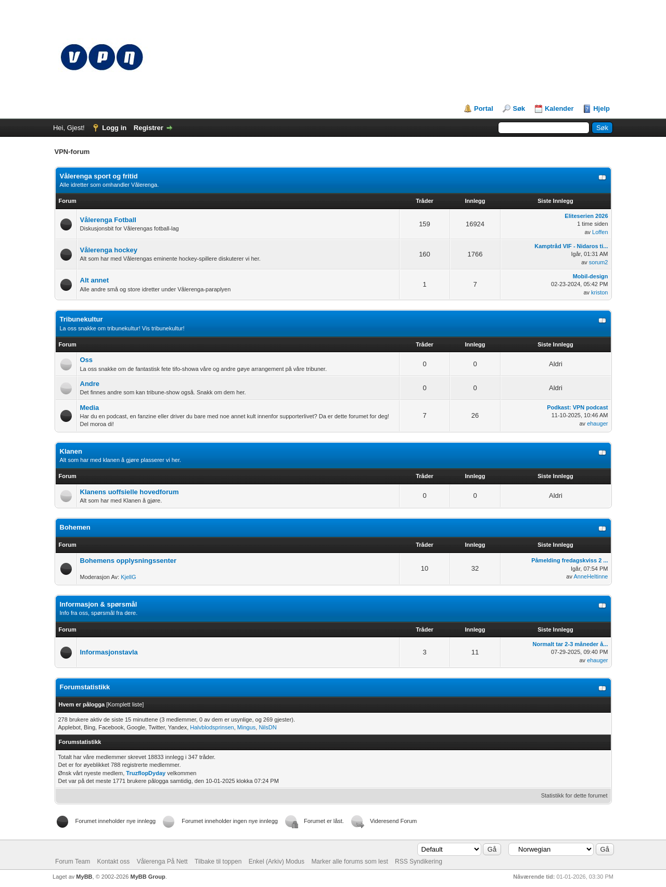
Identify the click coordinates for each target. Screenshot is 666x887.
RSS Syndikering (418, 861)
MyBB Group (147, 876)
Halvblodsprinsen (212, 727)
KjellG (128, 577)
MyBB (84, 876)
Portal (483, 108)
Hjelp (601, 108)
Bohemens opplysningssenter (128, 560)
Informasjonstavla (109, 652)
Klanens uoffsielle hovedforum (129, 492)
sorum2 (598, 262)
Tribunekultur (81, 319)
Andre (90, 384)
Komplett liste (125, 704)
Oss (86, 360)
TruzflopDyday (145, 773)
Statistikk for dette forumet (574, 795)
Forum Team (72, 861)
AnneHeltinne (590, 576)
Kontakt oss (113, 861)
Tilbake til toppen (218, 861)
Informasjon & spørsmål (98, 604)
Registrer (148, 128)
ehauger (597, 423)
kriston (599, 292)
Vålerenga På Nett (162, 861)
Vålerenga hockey (109, 250)
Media (89, 408)
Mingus (246, 727)
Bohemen (75, 527)
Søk (519, 108)
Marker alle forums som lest (349, 861)
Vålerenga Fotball (108, 220)
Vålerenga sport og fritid (99, 176)
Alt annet (94, 280)
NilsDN (267, 727)
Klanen (71, 451)
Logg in (114, 128)
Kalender (559, 108)
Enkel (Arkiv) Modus (276, 861)
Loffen (600, 232)
